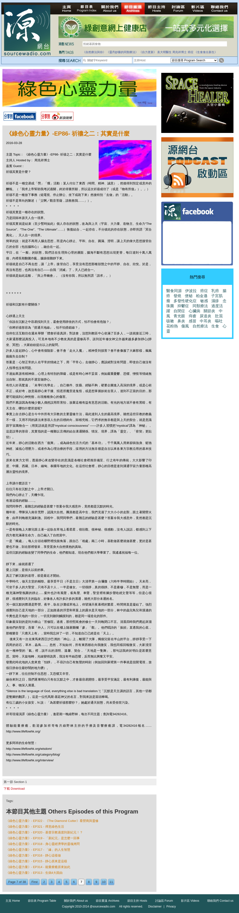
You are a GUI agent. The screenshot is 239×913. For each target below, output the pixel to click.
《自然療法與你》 (94, 52)
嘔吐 (219, 321)
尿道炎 (205, 316)
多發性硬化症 (185, 301)
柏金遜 (201, 296)
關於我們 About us (76, 900)
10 (103, 882)
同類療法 (200, 306)
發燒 (177, 296)
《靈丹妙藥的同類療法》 (122, 52)
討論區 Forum (164, 900)
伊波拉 (191, 291)
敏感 (204, 301)
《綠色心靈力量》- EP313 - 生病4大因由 (34, 873)
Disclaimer (154, 906)
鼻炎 (181, 321)
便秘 (189, 296)
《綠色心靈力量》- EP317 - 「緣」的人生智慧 (38, 849)
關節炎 (209, 311)
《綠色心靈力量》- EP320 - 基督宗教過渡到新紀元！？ (44, 832)
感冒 (192, 321)
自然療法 (200, 326)
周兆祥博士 (179, 52)
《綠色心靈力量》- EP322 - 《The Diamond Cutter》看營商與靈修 (52, 821)
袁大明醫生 (164, 52)
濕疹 (215, 301)
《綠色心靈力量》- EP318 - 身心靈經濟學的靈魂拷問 (43, 844)
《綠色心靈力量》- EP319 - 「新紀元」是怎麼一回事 (43, 838)
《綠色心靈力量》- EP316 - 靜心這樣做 (33, 855)
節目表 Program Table (42, 900)
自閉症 (179, 311)
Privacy (171, 906)
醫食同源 (174, 291)
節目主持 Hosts (137, 900)
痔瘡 (192, 316)
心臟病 (194, 311)
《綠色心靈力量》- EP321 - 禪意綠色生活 (35, 826)
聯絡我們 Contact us (220, 900)
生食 (215, 326)
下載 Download (14, 788)
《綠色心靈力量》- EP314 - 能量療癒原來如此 (38, 867)
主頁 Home (13, 900)
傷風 (185, 326)
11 (111, 882)
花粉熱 (172, 326)
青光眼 (179, 316)
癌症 (191, 52)
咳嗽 (170, 321)
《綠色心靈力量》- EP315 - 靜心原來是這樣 (36, 861)
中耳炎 (205, 321)
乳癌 (215, 291)
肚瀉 (219, 316)
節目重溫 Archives (107, 900)
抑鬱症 (183, 306)
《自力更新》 (147, 52)
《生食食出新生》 (205, 52)
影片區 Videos (190, 900)
